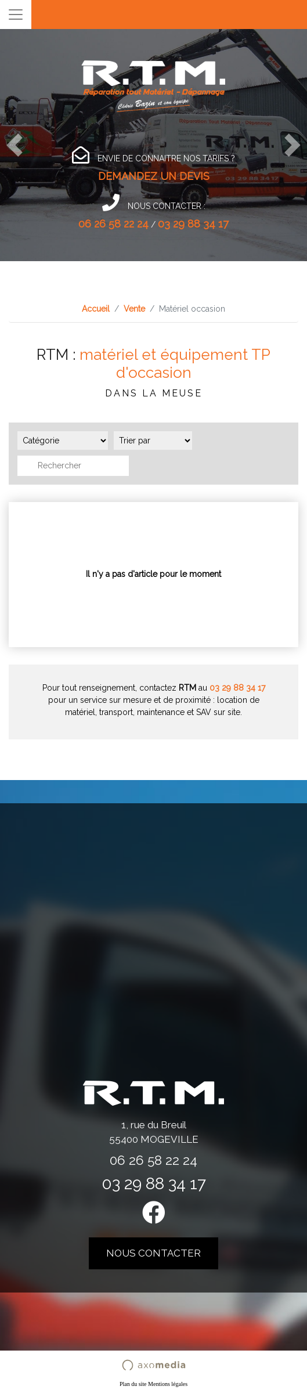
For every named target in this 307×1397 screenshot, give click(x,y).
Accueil (96, 308)
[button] (14, 145)
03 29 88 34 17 (193, 224)
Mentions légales (167, 1384)
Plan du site (133, 1384)
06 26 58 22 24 (113, 224)
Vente (134, 308)
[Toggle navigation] (15, 14)
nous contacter (153, 1253)
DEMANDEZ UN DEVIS (154, 176)
